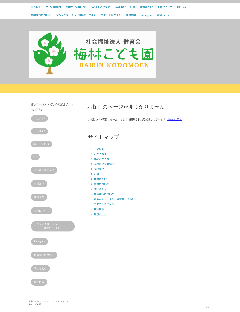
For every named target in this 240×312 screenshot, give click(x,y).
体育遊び (39, 197)
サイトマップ (62, 301)
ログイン (207, 307)
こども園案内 (53, 7)
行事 (132, 7)
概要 (31, 301)
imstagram (146, 15)
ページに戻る (174, 119)
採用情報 (131, 15)
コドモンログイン (111, 15)
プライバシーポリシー (44, 301)
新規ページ (163, 15)
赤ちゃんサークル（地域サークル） (76, 15)
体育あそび (146, 7)
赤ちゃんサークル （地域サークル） (53, 226)
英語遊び (120, 7)
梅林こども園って (76, 7)
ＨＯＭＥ (36, 7)
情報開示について (41, 15)
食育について (165, 7)
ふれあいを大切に (101, 7)
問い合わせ (183, 7)
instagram (39, 241)
